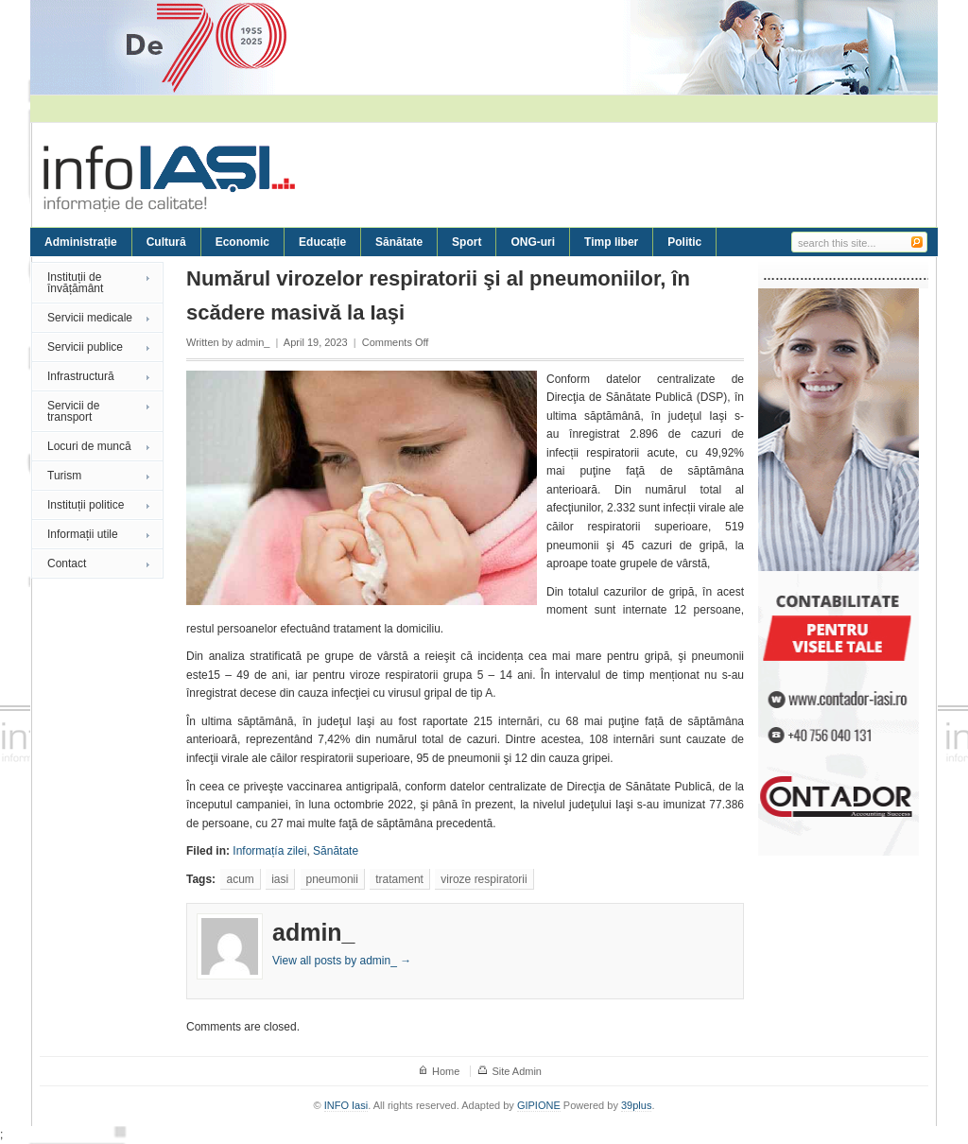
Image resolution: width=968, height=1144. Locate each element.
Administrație (80, 242)
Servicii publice (85, 347)
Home (445, 1071)
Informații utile (82, 534)
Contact (66, 563)
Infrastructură (80, 376)
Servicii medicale (89, 317)
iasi (279, 879)
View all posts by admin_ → (341, 960)
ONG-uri (532, 242)
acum (239, 879)
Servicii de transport (73, 411)
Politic (684, 242)
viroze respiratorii (484, 879)
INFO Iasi (346, 1105)
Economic (242, 242)
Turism (64, 475)
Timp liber (611, 242)
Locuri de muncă (89, 446)
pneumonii (332, 879)
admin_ (252, 342)
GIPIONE (539, 1105)
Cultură (166, 242)
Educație (322, 242)
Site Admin (517, 1071)
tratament (399, 879)
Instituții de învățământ (75, 282)
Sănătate (399, 242)
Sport (466, 242)
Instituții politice (85, 504)
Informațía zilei (269, 851)
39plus (636, 1105)
